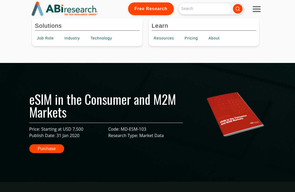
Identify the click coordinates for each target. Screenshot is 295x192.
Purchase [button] (47, 148)
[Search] (204, 8)
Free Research (150, 8)
